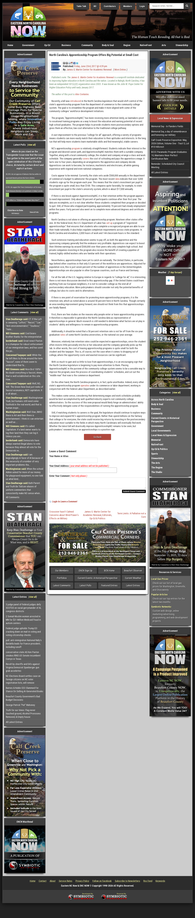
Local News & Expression (163, 435)
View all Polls (34, 212)
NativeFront (146, 45)
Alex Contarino (82, 94)
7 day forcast (175, 272)
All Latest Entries (14, 722)
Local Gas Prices (159, 579)
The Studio (156, 472)
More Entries (120, 69)
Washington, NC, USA (170, 286)
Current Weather (133, 579)
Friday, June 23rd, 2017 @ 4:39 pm (90, 66)
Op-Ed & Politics (97, 520)
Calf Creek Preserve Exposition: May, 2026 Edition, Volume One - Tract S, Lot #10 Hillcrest (170, 143)
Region (126, 45)
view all (31, 144)
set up (109, 223)
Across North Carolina (162, 399)
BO (95, 6)
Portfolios (62, 579)
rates (62, 334)
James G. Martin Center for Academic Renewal (89, 69)
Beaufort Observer (133, 572)
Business (66, 45)
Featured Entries (109, 587)
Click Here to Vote (15, 210)
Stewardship (182, 45)
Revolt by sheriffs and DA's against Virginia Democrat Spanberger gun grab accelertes (23, 667)
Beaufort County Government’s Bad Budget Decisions (23, 698)
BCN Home (109, 572)
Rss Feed (147, 881)
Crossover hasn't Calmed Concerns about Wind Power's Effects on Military (64, 516)
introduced (75, 101)
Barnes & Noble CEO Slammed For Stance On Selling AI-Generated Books (24, 689)
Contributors (110, 6)
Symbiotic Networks (161, 606)
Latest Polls (85, 587)
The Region (156, 467)
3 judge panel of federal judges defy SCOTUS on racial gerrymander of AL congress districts (23, 608)
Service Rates (65, 881)
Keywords (160, 881)
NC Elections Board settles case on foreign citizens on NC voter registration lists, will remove (23, 679)
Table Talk (81, 6)
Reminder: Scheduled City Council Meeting (167, 165)
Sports (154, 453)
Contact (42, 881)
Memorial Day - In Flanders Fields (167, 126)
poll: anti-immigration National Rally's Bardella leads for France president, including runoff (24, 643)
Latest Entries (133, 587)
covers (85, 158)
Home (10, 45)
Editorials (106, 516)
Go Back (97, 437)
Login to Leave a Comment (64, 503)
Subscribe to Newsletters (127, 881)
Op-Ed (47, 45)
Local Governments (161, 430)
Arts (164, 45)
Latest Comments (62, 587)
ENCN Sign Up (85, 572)
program (76, 148)
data (117, 178)
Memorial (156, 439)
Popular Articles (159, 594)
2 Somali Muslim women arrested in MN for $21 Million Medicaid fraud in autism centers (23, 620)
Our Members (62, 572)
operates (85, 385)
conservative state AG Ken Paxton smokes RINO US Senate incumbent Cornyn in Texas (23, 655)
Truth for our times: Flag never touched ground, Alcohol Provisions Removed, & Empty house (23, 713)
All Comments (12, 497)
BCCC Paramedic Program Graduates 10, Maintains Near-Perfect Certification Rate (169, 155)
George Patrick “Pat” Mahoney (20, 705)
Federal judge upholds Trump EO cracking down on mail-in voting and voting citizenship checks (23, 631)
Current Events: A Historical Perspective (97, 579)
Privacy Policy (82, 881)
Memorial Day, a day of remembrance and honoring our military (169, 133)
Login (142, 6)
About (53, 881)
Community (87, 45)
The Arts (155, 462)
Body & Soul (108, 45)
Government (28, 45)
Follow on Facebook (102, 881)
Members (127, 6)
